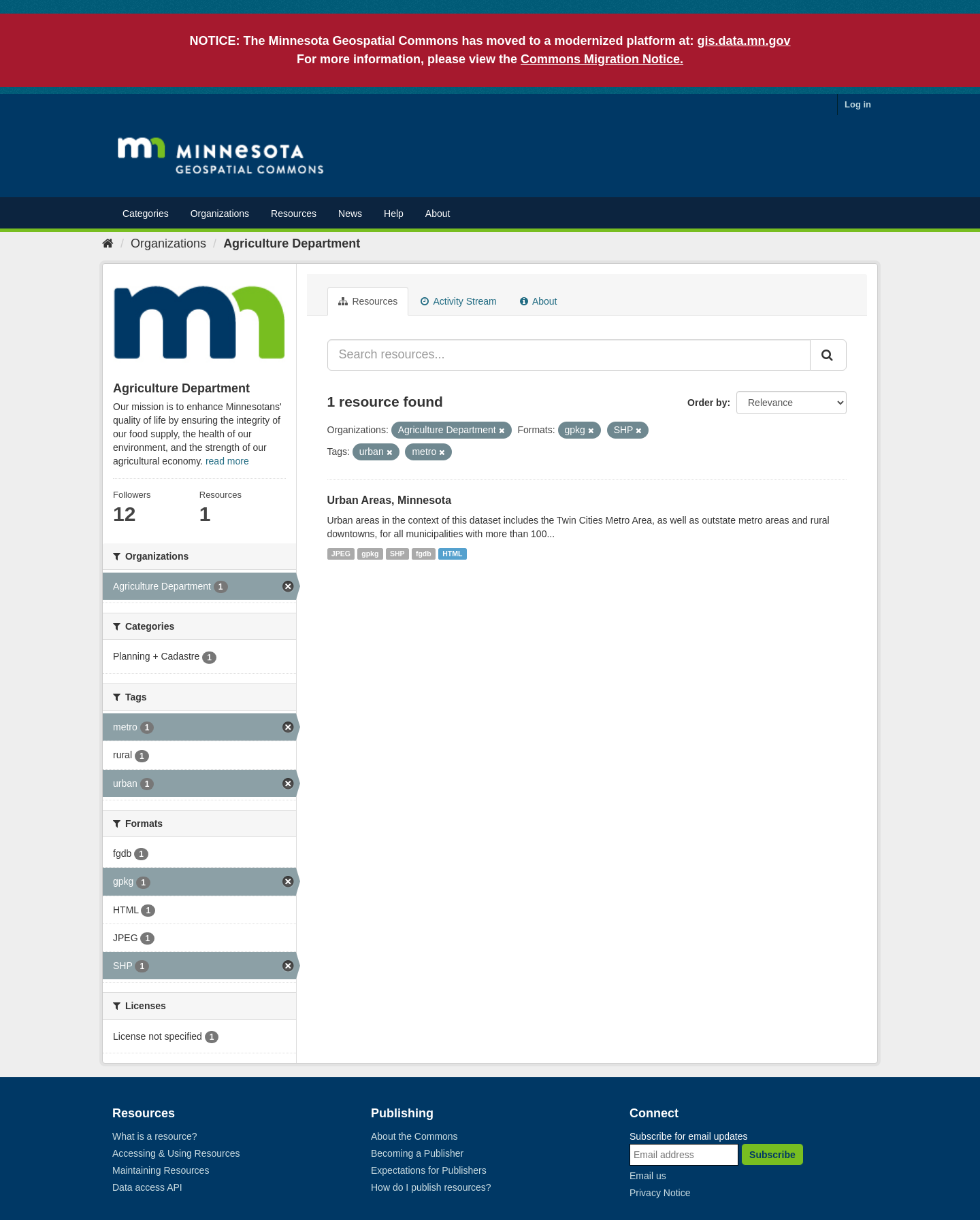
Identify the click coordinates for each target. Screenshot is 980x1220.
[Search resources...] (569, 355)
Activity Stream (458, 301)
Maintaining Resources (160, 1170)
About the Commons (414, 1136)
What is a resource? (154, 1136)
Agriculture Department (291, 243)
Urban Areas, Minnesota (389, 500)
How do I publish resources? (431, 1187)
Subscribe (772, 1154)
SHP (397, 553)
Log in (858, 104)
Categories (145, 213)
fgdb (423, 553)
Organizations (220, 213)
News (350, 213)
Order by (707, 402)
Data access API (147, 1187)
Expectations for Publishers (429, 1170)
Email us (648, 1175)
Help (394, 213)
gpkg (369, 553)
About (438, 213)
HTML (452, 553)
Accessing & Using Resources (176, 1153)
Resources (293, 213)
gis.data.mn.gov (744, 41)
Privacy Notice (660, 1192)
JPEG (340, 553)
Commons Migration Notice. (602, 59)
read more (227, 461)
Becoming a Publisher (417, 1153)
